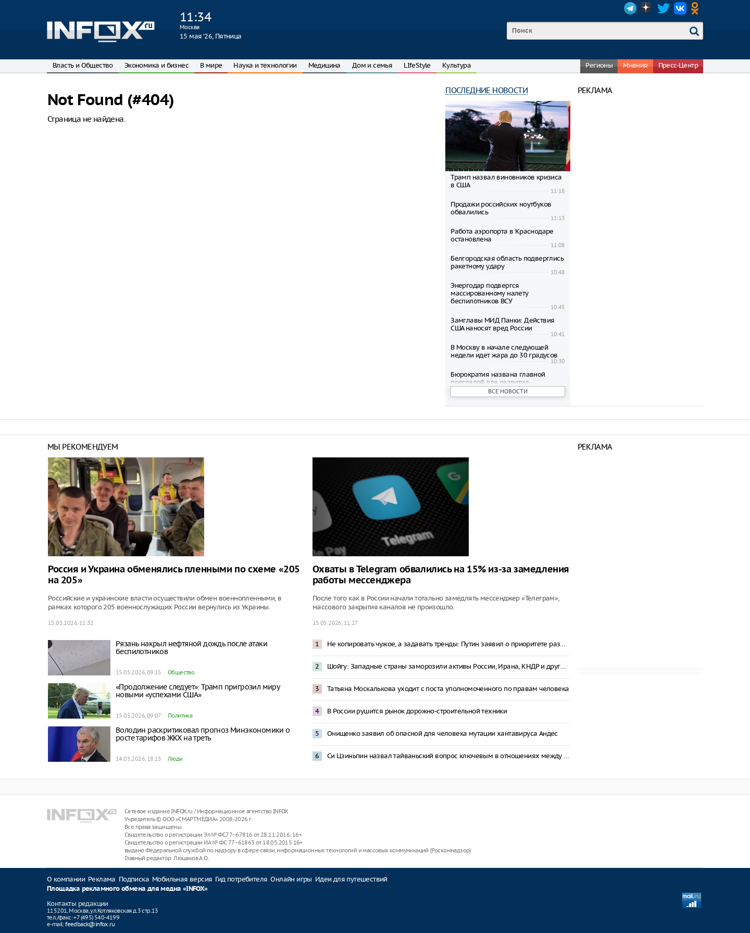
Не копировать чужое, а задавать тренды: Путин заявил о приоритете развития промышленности (448, 644)
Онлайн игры (290, 879)
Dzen (647, 8)
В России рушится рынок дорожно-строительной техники (417, 711)
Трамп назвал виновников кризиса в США (506, 181)
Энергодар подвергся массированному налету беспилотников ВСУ (489, 293)
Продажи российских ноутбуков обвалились (501, 208)
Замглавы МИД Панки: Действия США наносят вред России (502, 324)
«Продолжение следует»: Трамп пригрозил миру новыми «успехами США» (197, 690)
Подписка (134, 879)
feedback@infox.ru (90, 924)
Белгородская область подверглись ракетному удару (507, 262)
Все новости (508, 391)
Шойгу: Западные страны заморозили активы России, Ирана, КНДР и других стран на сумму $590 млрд (448, 666)
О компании (66, 879)
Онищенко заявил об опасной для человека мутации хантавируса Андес (442, 733)
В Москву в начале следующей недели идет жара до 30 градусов (504, 351)
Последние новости (486, 90)
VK (680, 8)
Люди (175, 758)
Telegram (630, 8)
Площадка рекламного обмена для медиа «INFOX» (127, 889)
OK (697, 8)
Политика (180, 715)
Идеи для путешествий (351, 879)
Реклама (102, 879)
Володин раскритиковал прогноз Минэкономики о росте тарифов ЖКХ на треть (203, 734)
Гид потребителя (241, 879)
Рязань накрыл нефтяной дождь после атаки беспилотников (191, 647)
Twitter (663, 8)
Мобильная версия (182, 879)
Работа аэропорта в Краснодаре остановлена (502, 235)
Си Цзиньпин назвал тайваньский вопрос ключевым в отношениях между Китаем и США (448, 756)
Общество (181, 672)
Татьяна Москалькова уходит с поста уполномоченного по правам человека (448, 689)
